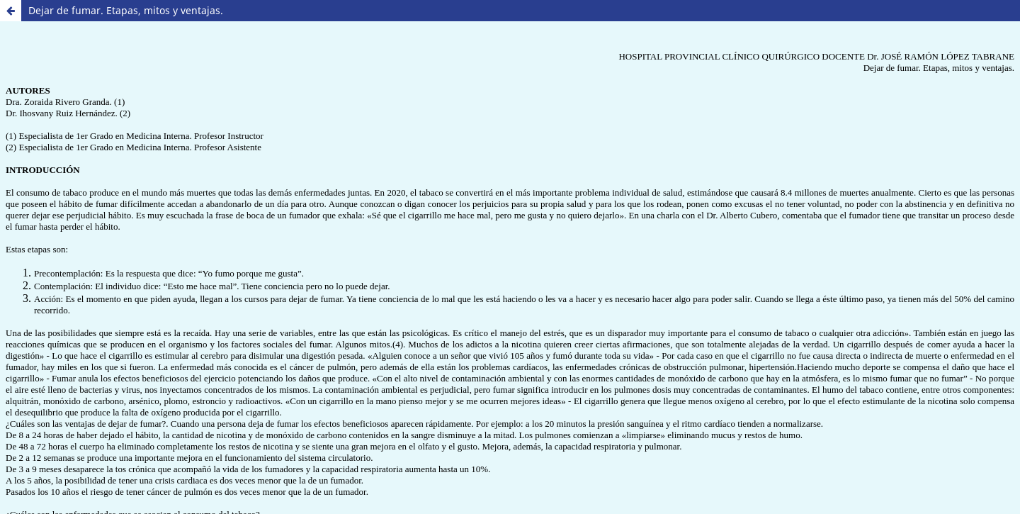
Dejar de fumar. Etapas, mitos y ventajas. (125, 10)
